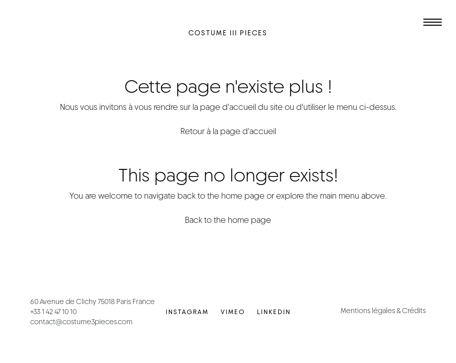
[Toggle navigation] (431, 23)
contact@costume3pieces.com (81, 321)
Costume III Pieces (228, 32)
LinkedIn (274, 312)
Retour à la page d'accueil (228, 131)
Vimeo (233, 312)
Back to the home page (228, 220)
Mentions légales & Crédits (383, 310)
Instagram (187, 312)
